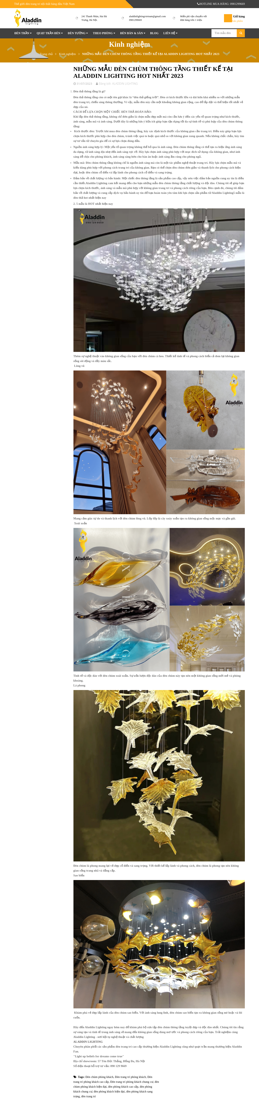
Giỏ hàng (239, 16)
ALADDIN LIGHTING (88, 1041)
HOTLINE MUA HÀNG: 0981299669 (221, 3)
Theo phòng (104, 33)
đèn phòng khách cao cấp (123, 1086)
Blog (154, 33)
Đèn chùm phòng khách (99, 1077)
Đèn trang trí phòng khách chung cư (131, 1081)
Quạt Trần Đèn (50, 33)
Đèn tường (78, 33)
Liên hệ (170, 33)
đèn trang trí (88, 1096)
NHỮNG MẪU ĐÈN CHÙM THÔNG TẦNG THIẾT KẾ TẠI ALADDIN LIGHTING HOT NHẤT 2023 (153, 72)
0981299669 (135, 20)
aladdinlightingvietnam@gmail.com (147, 16)
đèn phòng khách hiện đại (109, 1091)
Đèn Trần (23, 33)
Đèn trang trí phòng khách (130, 1077)
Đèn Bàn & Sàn (132, 33)
